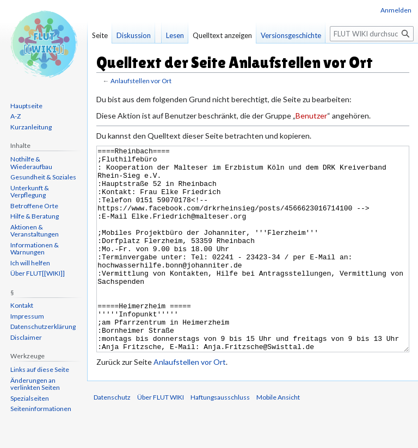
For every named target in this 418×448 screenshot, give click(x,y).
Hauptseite (26, 106)
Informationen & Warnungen (34, 249)
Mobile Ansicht (278, 438)
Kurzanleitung (31, 127)
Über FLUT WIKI (160, 438)
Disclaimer (26, 337)
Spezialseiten (29, 398)
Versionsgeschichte (291, 35)
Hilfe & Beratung (34, 216)
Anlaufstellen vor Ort (140, 81)
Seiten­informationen (40, 409)
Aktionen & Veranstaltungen (34, 231)
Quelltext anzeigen (222, 35)
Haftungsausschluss (220, 438)
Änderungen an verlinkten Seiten (35, 384)
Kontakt (21, 305)
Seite (100, 35)
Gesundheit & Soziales (43, 177)
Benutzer (311, 115)
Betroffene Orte (34, 206)
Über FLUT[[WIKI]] (37, 273)
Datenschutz (112, 438)
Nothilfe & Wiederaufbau (31, 163)
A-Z (15, 116)
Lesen (175, 35)
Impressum (27, 316)
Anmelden (395, 10)
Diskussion (133, 35)
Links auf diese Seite (39, 369)
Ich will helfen (30, 263)
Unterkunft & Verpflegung (29, 192)
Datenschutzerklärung (43, 326)
